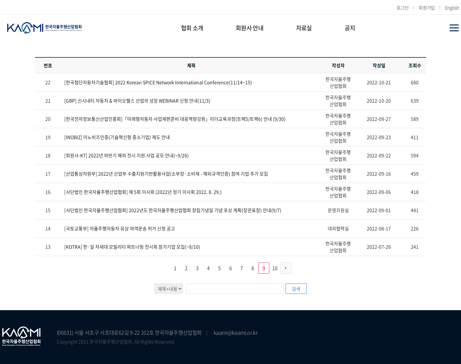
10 (274, 268)
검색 (296, 288)
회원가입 (427, 7)
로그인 (402, 7)
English (452, 7)
